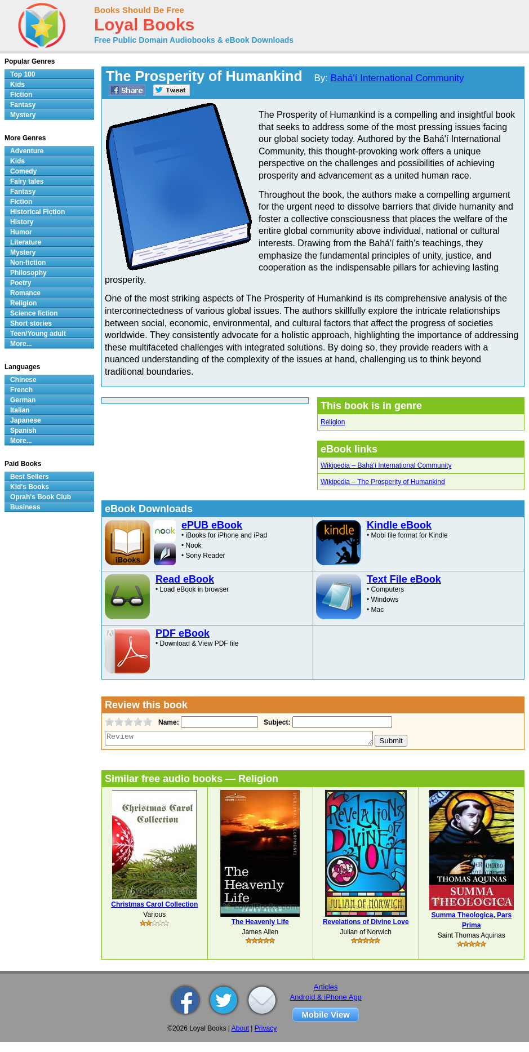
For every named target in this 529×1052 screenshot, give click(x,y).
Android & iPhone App (326, 997)
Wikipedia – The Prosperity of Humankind (383, 482)
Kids (17, 84)
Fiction (21, 95)
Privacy (266, 1028)
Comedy (23, 171)
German (22, 400)
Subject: (276, 722)
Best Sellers (29, 477)
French (21, 390)
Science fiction (34, 313)
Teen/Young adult (38, 334)
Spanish (23, 430)
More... (21, 344)
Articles (326, 987)
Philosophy (28, 273)
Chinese (23, 380)
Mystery (22, 115)
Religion (333, 422)
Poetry (20, 283)
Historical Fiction (37, 212)
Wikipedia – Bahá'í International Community (386, 465)
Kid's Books (29, 487)
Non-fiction (28, 263)
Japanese (25, 420)
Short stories (31, 323)
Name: (167, 722)
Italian (20, 410)
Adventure (26, 151)
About (240, 1028)
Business (25, 507)
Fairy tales (26, 181)
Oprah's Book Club (40, 497)
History (21, 222)
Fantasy (22, 105)
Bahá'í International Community (397, 78)
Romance (25, 293)
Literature (25, 242)
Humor (21, 232)
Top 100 (22, 74)
